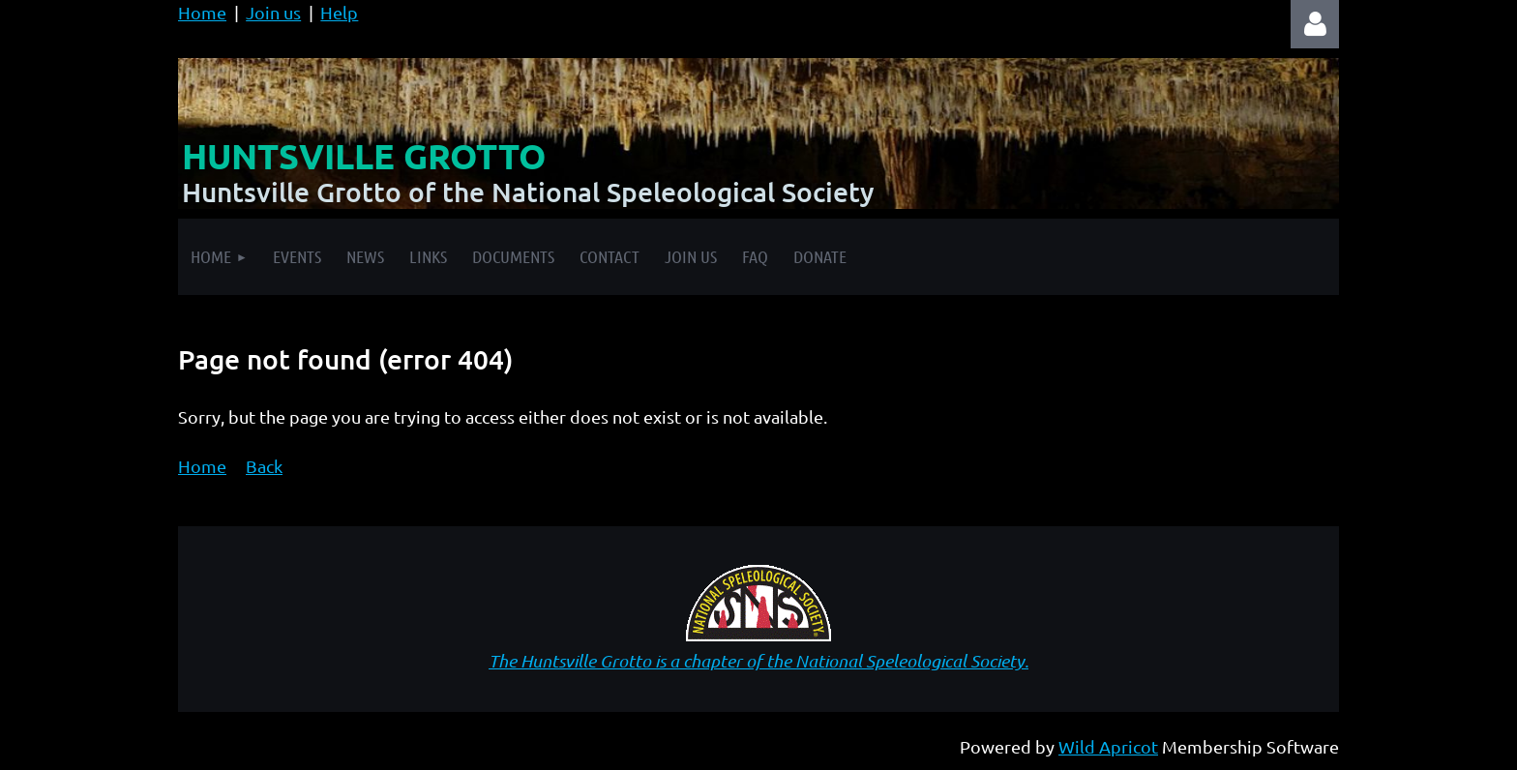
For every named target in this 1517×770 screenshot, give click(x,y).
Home (202, 12)
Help (339, 12)
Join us (273, 12)
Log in (1315, 24)
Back (264, 466)
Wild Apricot (1108, 746)
